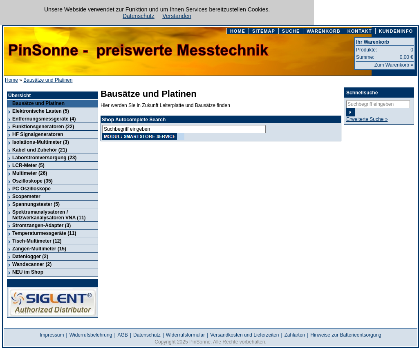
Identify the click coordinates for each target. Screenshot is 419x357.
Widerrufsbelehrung (90, 335)
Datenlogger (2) (30, 256)
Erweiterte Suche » (367, 119)
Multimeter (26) (29, 173)
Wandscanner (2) (32, 264)
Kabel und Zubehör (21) (39, 150)
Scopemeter (26, 196)
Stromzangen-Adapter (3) (41, 225)
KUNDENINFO (396, 31)
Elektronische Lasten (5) (40, 111)
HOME (237, 31)
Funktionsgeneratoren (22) (43, 126)
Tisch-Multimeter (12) (36, 241)
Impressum (52, 335)
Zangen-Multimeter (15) (39, 249)
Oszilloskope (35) (32, 181)
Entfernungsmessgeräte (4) (44, 119)
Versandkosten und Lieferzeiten (244, 335)
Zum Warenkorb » (393, 65)
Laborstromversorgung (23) (44, 158)
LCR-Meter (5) (28, 165)
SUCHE (291, 31)
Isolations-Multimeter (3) (40, 142)
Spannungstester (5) (36, 204)
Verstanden (176, 16)
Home (11, 80)
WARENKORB (323, 31)
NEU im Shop (27, 272)
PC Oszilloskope (31, 189)
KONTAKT (359, 31)
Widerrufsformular (185, 335)
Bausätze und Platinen (47, 80)
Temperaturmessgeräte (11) (44, 233)
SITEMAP (263, 31)
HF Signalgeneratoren (37, 134)
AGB (123, 335)
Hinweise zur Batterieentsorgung (345, 335)
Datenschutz (139, 16)
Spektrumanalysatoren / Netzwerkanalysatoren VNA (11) (49, 215)
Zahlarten (295, 335)
